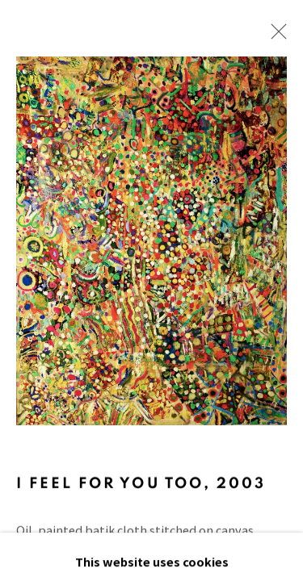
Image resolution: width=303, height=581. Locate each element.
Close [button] (275, 36)
